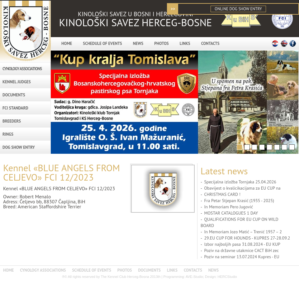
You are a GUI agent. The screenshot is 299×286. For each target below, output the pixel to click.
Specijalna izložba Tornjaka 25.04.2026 (240, 182)
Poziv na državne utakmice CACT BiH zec (241, 250)
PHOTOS (161, 43)
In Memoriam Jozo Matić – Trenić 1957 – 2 (243, 232)
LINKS (185, 43)
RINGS (7, 134)
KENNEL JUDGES (16, 82)
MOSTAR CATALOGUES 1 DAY (231, 213)
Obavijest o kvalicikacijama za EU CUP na (242, 188)
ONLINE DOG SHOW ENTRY (238, 9)
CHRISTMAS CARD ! (222, 194)
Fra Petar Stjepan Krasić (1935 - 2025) (239, 200)
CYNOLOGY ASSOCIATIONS (22, 68)
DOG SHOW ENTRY (18, 147)
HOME (66, 43)
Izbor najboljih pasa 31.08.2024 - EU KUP (242, 244)
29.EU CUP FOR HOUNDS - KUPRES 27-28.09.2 (247, 238)
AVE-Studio (194, 277)
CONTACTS (210, 43)
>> (173, 9)
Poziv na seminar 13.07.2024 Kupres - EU (241, 256)
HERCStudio (227, 277)
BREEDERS (11, 121)
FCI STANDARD (15, 108)
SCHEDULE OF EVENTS (102, 43)
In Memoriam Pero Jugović (228, 207)
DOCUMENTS (13, 95)
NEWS (138, 43)
